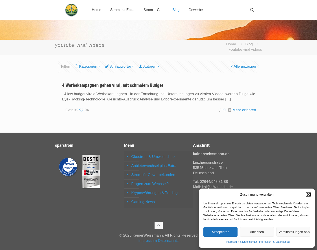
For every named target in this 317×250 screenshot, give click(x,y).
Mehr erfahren (244, 110)
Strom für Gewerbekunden (153, 175)
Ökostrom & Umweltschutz (153, 157)
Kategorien (88, 66)
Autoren (149, 66)
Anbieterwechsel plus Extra (153, 166)
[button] (308, 194)
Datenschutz (168, 241)
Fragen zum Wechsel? (150, 184)
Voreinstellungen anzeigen (294, 232)
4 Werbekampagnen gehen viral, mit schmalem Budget (112, 85)
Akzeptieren (220, 232)
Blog (249, 44)
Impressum (147, 241)
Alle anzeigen (243, 66)
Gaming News (143, 202)
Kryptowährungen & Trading (154, 193)
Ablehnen (257, 232)
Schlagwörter (120, 66)
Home (231, 44)
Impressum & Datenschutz (241, 241)
